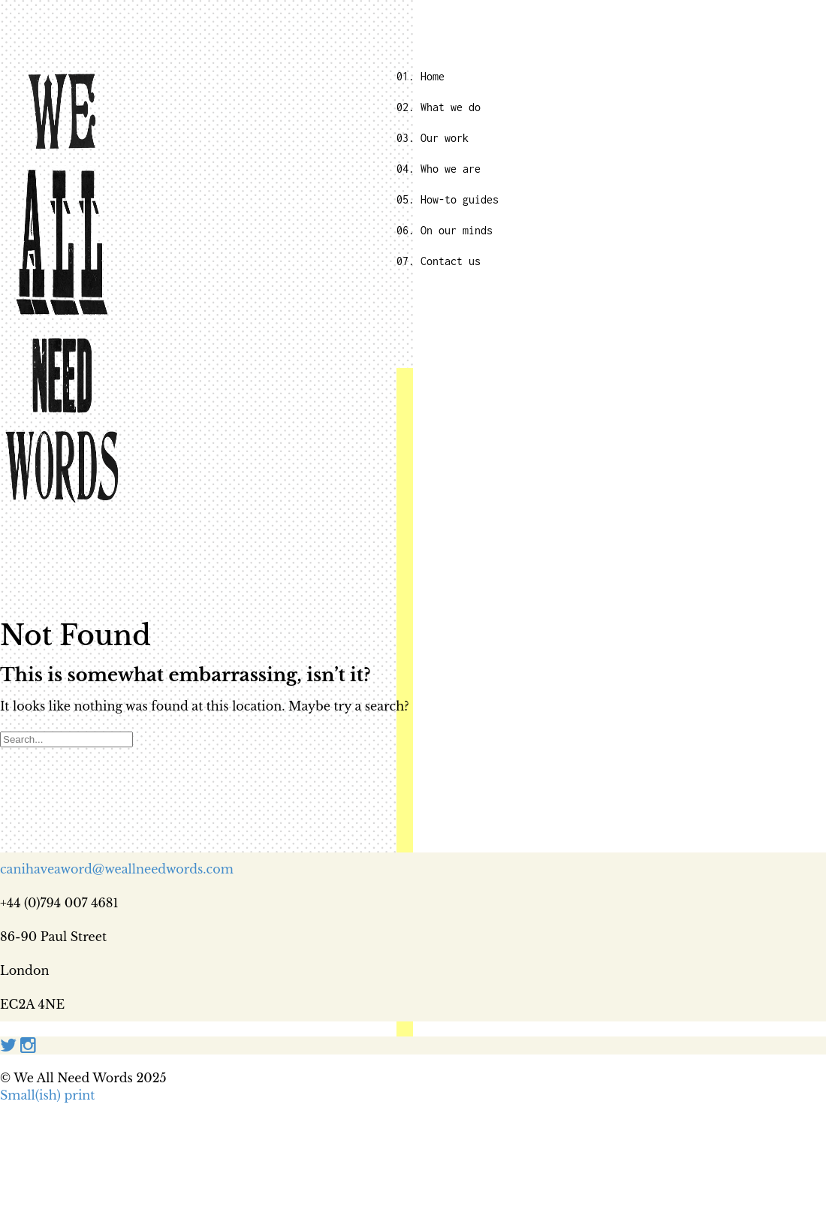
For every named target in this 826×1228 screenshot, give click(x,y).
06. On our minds (444, 230)
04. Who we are (438, 168)
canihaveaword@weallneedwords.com (117, 868)
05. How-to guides (447, 199)
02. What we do (438, 107)
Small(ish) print (47, 1095)
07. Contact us (438, 261)
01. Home (420, 76)
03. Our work (432, 137)
